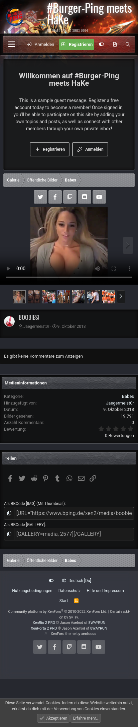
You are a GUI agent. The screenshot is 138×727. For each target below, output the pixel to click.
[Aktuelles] (115, 44)
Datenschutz (69, 590)
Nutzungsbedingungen (32, 590)
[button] (121, 296)
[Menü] (11, 44)
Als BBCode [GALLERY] (24, 524)
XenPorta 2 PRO (44, 628)
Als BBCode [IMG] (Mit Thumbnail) (34, 503)
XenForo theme (63, 634)
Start (63, 600)
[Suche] (128, 44)
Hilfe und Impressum (105, 590)
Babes (128, 396)
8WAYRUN (97, 623)
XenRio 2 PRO (44, 623)
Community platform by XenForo (57, 611)
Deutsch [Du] (76, 580)
